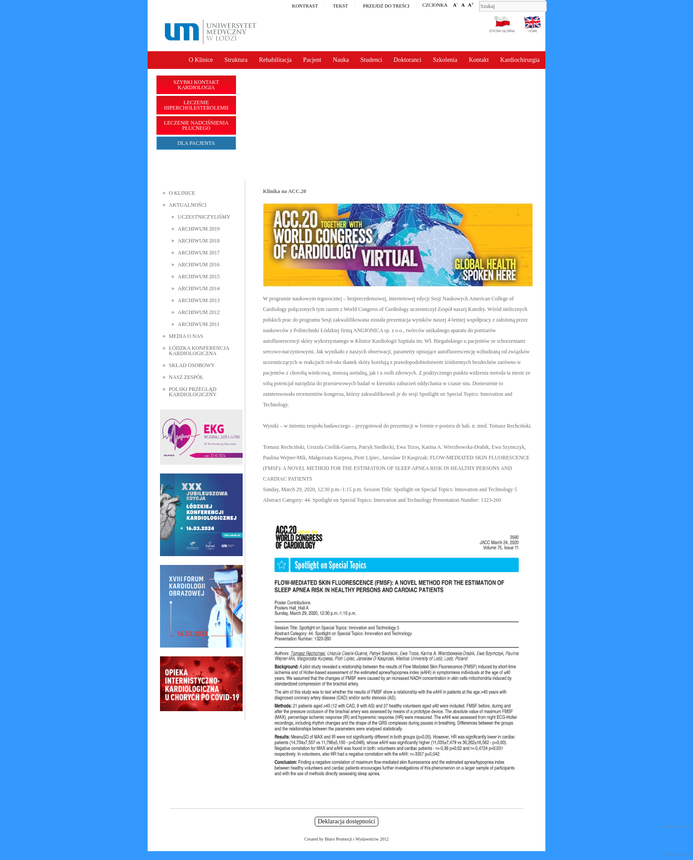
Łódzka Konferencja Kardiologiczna (199, 350)
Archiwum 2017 (199, 253)
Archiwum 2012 (199, 312)
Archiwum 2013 (199, 300)
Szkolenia (445, 60)
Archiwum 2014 (199, 288)
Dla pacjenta (196, 143)
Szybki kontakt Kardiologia (196, 85)
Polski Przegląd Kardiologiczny (193, 392)
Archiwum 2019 (199, 229)
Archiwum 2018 (199, 241)
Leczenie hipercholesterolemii (196, 105)
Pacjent (312, 60)
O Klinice (201, 60)
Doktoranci (408, 60)
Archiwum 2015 (199, 276)
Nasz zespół (186, 377)
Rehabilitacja (275, 60)
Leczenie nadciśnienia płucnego (196, 125)
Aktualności (187, 205)
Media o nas (186, 336)
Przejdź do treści (386, 5)
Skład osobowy (192, 365)
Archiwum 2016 (199, 264)
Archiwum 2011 (199, 324)
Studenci (371, 60)
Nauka (341, 60)
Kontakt (479, 60)
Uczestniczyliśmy (204, 217)
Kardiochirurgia (520, 60)
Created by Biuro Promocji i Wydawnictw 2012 (347, 839)
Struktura (236, 60)
